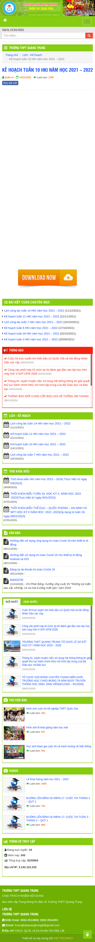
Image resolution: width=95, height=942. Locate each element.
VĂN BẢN (14, 533)
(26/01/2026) (28, 649)
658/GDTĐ (16, 579)
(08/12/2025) (10, 400)
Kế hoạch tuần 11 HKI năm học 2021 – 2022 (31, 316)
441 (43, 750)
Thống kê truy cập (22, 841)
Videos (13, 771)
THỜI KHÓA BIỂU (19, 471)
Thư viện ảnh (18, 700)
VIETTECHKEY (63, 938)
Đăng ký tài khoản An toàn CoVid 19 (32, 569)
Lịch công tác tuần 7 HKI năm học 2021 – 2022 (33, 322)
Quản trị (9, 77)
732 (43, 806)
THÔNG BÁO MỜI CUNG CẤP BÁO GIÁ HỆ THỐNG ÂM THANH (46, 396)
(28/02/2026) (27, 362)
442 (43, 713)
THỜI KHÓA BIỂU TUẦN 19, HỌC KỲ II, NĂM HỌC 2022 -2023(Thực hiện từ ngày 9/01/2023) (45, 495)
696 (43, 824)
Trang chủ (11, 55)
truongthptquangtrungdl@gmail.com (37, 925)
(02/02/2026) (44, 373)
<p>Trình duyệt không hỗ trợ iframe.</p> (47, 181)
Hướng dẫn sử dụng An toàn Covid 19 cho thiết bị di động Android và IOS (46, 557)
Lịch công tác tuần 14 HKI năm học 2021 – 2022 (34, 310)
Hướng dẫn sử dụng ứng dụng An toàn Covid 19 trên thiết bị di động (49, 542)
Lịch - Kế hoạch (32, 55)
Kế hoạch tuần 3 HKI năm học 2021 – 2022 (31, 339)
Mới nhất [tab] (12, 601)
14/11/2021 (25, 77)
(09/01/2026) (28, 688)
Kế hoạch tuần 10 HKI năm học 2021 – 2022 (38, 444)
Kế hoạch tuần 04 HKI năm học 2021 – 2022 (31, 333)
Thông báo (16, 350)
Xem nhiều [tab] (30, 601)
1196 (51, 77)
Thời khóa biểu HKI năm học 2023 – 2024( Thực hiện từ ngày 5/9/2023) (48, 481)
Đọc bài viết (10, 82)
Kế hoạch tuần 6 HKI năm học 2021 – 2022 (31, 328)
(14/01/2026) (15, 389)
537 (43, 732)
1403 (43, 783)
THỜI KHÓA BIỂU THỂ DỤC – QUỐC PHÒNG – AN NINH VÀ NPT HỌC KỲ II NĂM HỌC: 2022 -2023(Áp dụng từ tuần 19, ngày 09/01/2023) (45, 512)
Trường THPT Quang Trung (27, 48)
